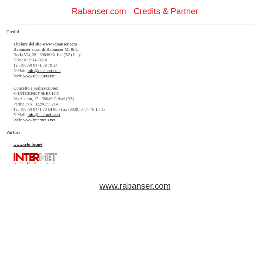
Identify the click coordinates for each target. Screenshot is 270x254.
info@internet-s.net (43, 114)
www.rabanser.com (39, 75)
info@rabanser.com (43, 70)
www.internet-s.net (39, 119)
